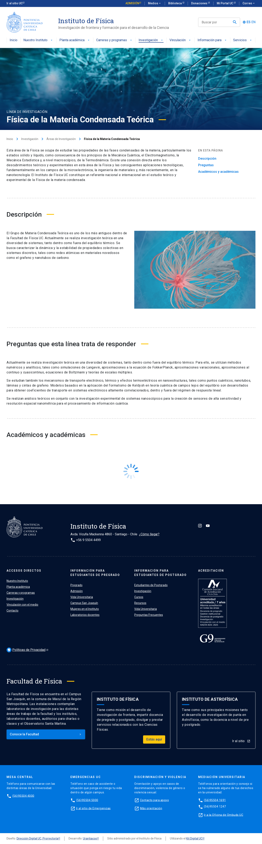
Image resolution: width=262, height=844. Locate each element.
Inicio (13, 40)
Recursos (140, 603)
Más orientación (151, 808)
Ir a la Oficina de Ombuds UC (223, 814)
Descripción (207, 158)
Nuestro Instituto (38, 40)
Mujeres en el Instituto (84, 609)
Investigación (151, 40)
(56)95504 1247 (215, 806)
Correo (249, 3)
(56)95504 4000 (23, 795)
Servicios (242, 40)
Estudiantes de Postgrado (151, 585)
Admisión (132, 3)
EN (253, 22)
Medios (154, 3)
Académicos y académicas (218, 171)
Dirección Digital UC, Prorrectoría (37, 838)
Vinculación (180, 40)
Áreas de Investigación (61, 139)
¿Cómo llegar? (149, 534)
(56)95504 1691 (215, 800)
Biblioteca (175, 3)
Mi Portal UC (225, 3)
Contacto (12, 610)
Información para (212, 40)
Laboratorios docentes (84, 615)
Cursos (138, 597)
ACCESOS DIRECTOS (24, 570)
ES (249, 22)
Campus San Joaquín (84, 603)
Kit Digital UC (194, 838)
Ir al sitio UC (15, 3)
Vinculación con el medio (22, 604)
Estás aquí (154, 739)
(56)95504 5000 (87, 800)
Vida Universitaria (81, 597)
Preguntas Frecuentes (148, 615)
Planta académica (74, 40)
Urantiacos (90, 838)
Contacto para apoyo (154, 800)
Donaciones (199, 3)
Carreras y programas (114, 40)
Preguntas (206, 165)
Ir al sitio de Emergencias (93, 808)
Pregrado (76, 585)
